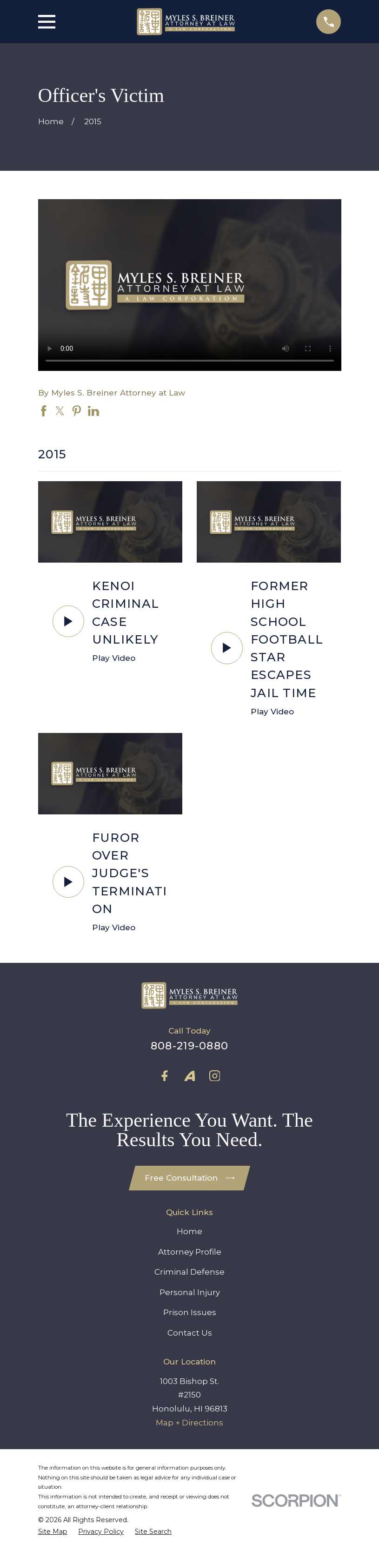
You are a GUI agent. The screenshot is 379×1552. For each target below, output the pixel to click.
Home (189, 1231)
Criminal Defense (189, 1272)
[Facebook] (164, 1076)
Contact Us (189, 1332)
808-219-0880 (189, 1045)
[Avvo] (189, 1076)
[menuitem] (52, 1532)
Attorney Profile (189, 1251)
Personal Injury (190, 1292)
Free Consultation (190, 1177)
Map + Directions (189, 1422)
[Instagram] (214, 1076)
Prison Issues (189, 1312)
